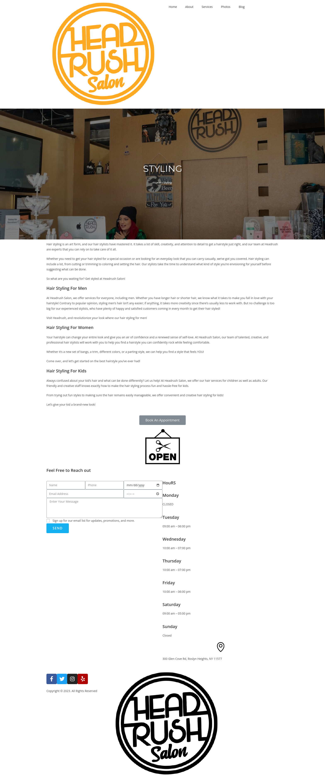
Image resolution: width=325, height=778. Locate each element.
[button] (162, 420)
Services (207, 7)
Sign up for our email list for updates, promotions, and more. (94, 521)
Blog (242, 7)
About (189, 7)
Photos (225, 7)
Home (173, 7)
